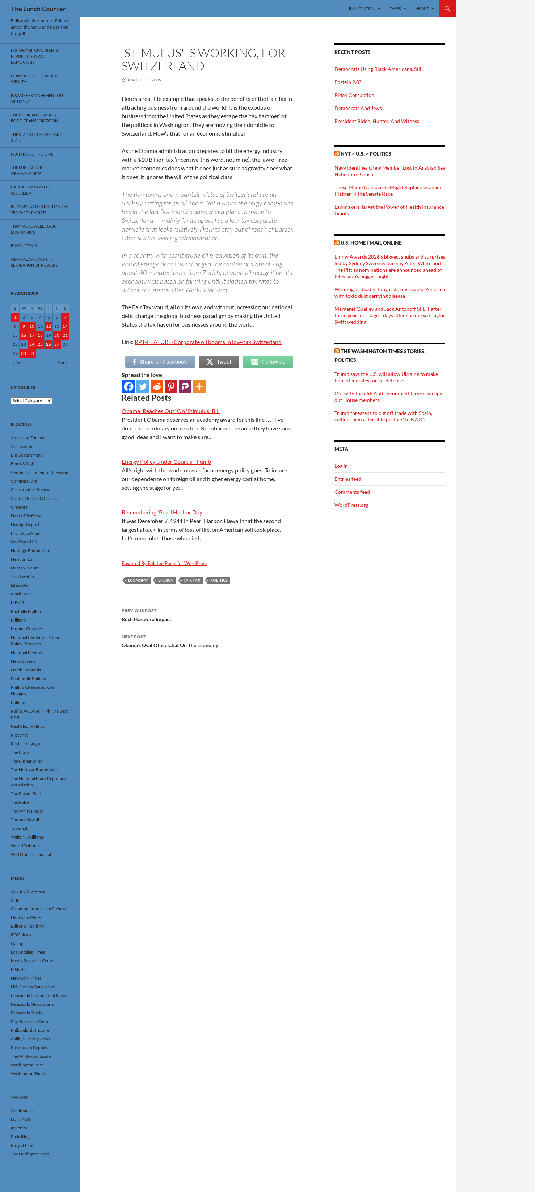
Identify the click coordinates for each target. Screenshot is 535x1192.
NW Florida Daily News (33, 986)
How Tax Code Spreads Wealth (34, 78)
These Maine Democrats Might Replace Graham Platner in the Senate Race (387, 190)
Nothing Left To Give (32, 154)
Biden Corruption (354, 95)
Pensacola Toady (26, 1012)
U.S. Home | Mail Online (371, 242)
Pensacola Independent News (39, 995)
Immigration (362, 8)
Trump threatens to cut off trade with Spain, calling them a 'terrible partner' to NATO (383, 416)
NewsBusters (23, 661)
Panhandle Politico (28, 678)
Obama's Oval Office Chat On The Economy (207, 640)
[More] (199, 386)
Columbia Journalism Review (38, 908)
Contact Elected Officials (34, 498)
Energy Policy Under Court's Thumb (166, 461)
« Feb (18, 362)
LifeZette (19, 585)
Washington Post (27, 1065)
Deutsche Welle (26, 917)
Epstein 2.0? (347, 82)
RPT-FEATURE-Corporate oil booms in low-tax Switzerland (208, 341)
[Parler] (185, 386)
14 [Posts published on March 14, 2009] (65, 326)
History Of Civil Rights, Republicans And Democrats (35, 56)
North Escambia (26, 670)
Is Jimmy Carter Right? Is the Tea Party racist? (40, 209)
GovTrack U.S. (24, 541)
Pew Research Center (31, 1021)
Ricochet (19, 735)
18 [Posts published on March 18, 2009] (40, 335)
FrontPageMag (25, 533)
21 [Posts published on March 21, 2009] (65, 335)
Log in (341, 466)
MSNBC (18, 969)
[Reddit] (157, 386)
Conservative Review (30, 489)
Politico (18, 702)
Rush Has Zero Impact (207, 614)
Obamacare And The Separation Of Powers (34, 262)
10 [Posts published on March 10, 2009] (31, 326)
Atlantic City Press (28, 891)
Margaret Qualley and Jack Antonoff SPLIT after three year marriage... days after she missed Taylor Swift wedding (389, 315)
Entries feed (347, 479)
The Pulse (20, 802)
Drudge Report (25, 524)
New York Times (26, 978)
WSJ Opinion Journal (31, 854)
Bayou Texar (24, 245)
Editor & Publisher (28, 926)
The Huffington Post (30, 1154)
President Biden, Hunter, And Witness (376, 121)
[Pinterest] (171, 386)
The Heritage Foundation (34, 769)
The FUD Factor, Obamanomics (27, 170)
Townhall (19, 828)
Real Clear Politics (28, 726)
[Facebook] (128, 386)
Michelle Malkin (26, 611)
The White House (27, 811)
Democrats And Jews (358, 108)
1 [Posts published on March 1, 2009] (15, 317)
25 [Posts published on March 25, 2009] (40, 344)
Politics (219, 580)
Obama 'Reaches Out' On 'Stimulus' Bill (171, 410)
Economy (138, 580)
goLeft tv (19, 1128)
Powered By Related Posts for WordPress (164, 563)
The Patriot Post (26, 793)
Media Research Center (33, 960)
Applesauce (22, 1110)
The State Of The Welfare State (36, 137)
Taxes (395, 8)
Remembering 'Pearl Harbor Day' (163, 512)
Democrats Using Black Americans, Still (378, 69)
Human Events (24, 567)
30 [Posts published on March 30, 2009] (23, 353)
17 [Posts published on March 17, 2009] (31, 335)
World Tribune (25, 845)
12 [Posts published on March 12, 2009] (48, 326)
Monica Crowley (26, 628)
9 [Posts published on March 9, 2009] (23, 326)
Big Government (26, 455)
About (422, 8)
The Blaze (20, 752)
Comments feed (352, 492)
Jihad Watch (22, 576)
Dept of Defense (26, 515)
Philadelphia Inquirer (31, 1030)
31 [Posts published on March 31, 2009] (31, 353)
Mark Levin (21, 594)
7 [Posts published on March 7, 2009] (65, 317)
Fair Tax (192, 580)
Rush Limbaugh (25, 743)
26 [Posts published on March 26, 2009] (48, 344)
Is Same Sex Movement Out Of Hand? (38, 98)
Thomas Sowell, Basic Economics (34, 229)
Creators (19, 507)
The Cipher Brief (26, 761)
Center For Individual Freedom (40, 472)
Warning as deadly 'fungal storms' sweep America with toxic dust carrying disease (389, 292)
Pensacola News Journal (33, 1004)
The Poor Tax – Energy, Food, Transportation (34, 118)
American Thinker (28, 437)
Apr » (63, 362)
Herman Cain (23, 559)
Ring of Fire (22, 1145)
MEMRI (18, 602)
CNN (15, 900)
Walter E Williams (27, 837)
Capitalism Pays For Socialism (31, 189)
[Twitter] (142, 386)
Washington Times (28, 1073)
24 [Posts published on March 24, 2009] (31, 344)
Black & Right (23, 463)
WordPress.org (351, 505)
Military (18, 620)
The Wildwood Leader (31, 1056)
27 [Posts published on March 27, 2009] (56, 344)
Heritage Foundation (30, 550)
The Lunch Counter (38, 9)
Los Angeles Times (28, 952)
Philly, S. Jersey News (30, 1039)
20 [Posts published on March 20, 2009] (56, 335)
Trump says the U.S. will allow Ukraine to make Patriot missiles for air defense (386, 377)
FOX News (21, 934)
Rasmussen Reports (29, 1047)
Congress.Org (24, 481)
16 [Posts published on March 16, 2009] (23, 335)
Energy (165, 580)
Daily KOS (20, 1119)
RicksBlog (20, 1136)
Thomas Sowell (25, 819)
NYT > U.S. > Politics (366, 153)
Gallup (17, 943)
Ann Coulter (22, 446)
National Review (26, 652)
